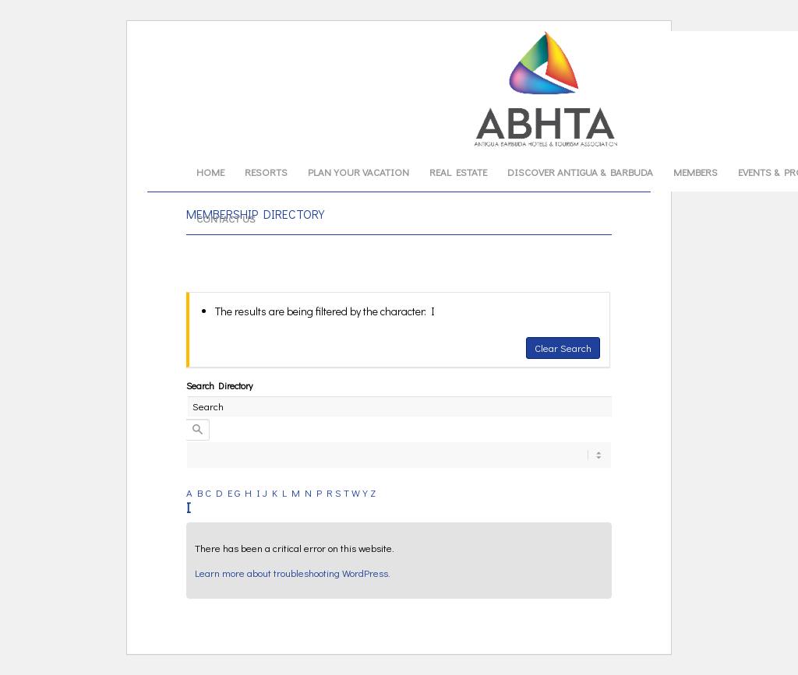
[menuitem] (210, 172)
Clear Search (563, 347)
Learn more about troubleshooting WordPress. (292, 572)
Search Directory (219, 385)
